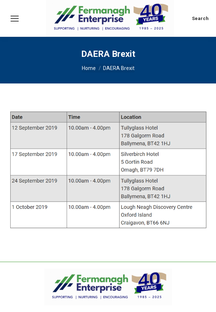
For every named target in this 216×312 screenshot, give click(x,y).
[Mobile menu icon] (14, 18)
